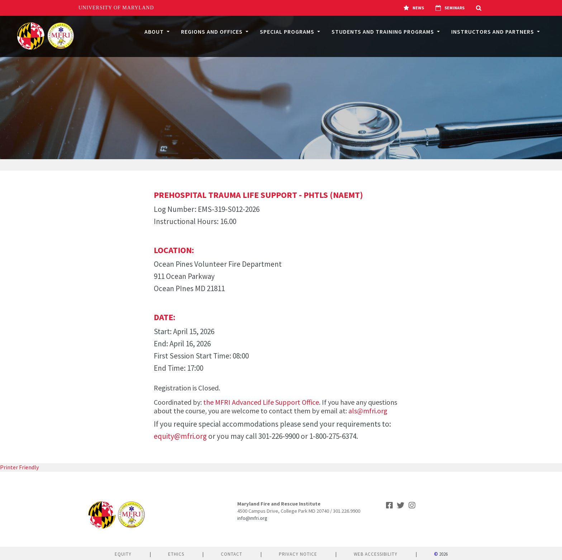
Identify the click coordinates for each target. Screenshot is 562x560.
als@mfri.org (367, 410)
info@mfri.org (252, 518)
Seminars (450, 8)
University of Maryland (116, 7)
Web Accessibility (375, 554)
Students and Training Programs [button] (383, 31)
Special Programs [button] (288, 31)
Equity (123, 554)
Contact (231, 554)
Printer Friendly (19, 467)
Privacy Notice (298, 554)
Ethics (176, 554)
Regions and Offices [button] (212, 31)
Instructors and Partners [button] (493, 31)
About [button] (154, 31)
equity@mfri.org (180, 436)
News (414, 8)
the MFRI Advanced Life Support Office (261, 402)
